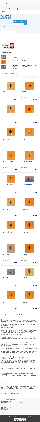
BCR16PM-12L (25, 254)
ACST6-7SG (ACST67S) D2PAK (9, 231)
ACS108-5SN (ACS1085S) (27, 161)
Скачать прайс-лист (10, 4)
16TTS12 (5, 91)
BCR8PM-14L (24, 277)
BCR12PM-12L (6, 254)
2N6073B (24, 91)
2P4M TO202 (24, 114)
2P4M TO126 (6, 114)
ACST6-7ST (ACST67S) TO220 (28, 231)
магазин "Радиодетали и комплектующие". (22, 7)
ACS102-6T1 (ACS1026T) (8, 161)
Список (35, 77)
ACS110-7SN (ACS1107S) (27, 207)
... (13, 314)
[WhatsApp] (17, 9)
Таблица (30, 77)
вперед (29, 314)
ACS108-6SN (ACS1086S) (27, 184)
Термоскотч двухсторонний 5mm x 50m (21, 56)
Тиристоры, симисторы (11, 31)
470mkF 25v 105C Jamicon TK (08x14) (20, 60)
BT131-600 (5, 300)
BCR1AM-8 (5, 277)
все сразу (21, 314)
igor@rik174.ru (12, 8)
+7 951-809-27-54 (4, 8)
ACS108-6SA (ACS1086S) (8, 184)
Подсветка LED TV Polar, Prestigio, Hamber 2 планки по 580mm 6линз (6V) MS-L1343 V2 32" (24, 66)
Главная (3, 31)
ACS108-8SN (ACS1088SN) (8, 207)
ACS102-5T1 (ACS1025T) (27, 138)
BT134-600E (24, 300)
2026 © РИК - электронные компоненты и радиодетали (16, 416)
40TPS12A (5, 138)
